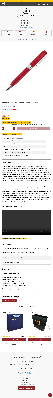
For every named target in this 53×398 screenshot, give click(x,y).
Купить (33, 128)
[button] (3, 328)
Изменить (24, 258)
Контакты (41, 364)
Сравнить (21, 336)
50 (10, 312)
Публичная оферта (34, 361)
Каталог (24, 361)
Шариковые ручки (18, 138)
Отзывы (34, 364)
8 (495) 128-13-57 (26, 20)
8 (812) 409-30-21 (26, 23)
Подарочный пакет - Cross (40, 343)
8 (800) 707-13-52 (26, 25)
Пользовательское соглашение (19, 364)
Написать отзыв (9, 300)
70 (35, 312)
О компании (16, 361)
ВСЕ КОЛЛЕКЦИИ (30, 39)
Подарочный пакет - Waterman (14, 343)
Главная (19, 39)
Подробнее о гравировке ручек (14, 238)
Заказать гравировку (26, 388)
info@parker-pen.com (26, 28)
